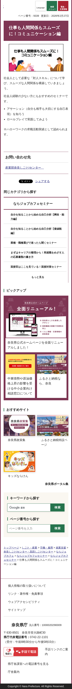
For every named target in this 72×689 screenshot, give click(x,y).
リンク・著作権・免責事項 (25, 593)
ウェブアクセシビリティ (24, 601)
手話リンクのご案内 (56, 652)
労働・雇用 (46, 547)
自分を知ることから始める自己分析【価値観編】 (36, 231)
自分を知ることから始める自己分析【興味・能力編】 (37, 216)
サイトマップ (17, 609)
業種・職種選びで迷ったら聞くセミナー (34, 242)
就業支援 (61, 547)
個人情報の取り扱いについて (27, 585)
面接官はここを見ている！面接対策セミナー (36, 266)
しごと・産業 (29, 547)
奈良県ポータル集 (56, 483)
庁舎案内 (14, 671)
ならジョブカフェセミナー (33, 204)
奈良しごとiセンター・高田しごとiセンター (28, 551)
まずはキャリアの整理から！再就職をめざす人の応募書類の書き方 (37, 254)
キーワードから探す (24, 498)
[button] (40, 6)
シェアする (42, 181)
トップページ (11, 547)
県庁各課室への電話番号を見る (28, 663)
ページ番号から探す (24, 519)
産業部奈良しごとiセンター (24, 167)
